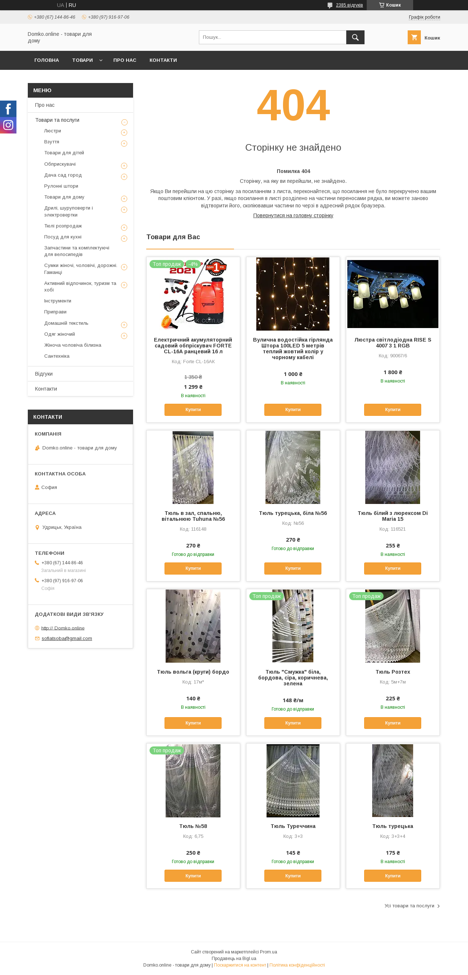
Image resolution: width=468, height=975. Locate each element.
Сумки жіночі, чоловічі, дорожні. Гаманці (80, 269)
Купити (193, 409)
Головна (46, 60)
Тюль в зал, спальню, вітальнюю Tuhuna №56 (193, 516)
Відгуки (44, 374)
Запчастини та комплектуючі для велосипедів (76, 251)
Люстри (52, 130)
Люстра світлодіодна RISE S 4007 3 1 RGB (392, 343)
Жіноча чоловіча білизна (72, 345)
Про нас (124, 60)
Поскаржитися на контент (240, 965)
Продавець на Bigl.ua (234, 958)
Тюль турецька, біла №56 (293, 513)
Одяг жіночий (59, 334)
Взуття (51, 141)
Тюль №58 (193, 826)
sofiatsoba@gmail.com (67, 638)
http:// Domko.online (62, 627)
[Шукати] (355, 37)
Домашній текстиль (66, 323)
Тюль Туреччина (293, 826)
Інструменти (57, 301)
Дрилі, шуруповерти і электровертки (68, 211)
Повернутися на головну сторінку (293, 215)
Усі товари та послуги (409, 905)
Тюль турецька (392, 826)
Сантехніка (56, 356)
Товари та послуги (57, 120)
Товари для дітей (64, 152)
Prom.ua (268, 952)
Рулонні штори (61, 186)
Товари (82, 60)
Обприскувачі (60, 164)
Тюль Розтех (392, 672)
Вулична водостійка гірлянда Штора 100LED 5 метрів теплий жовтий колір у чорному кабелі (293, 348)
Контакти (163, 60)
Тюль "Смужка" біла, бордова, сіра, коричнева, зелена (293, 677)
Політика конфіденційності (297, 965)
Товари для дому (64, 197)
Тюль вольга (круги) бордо (193, 672)
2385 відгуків (349, 5)
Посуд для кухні (63, 237)
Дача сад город (63, 175)
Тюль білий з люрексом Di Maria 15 (393, 516)
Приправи (55, 312)
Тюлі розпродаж (63, 226)
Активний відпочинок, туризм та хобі (80, 287)
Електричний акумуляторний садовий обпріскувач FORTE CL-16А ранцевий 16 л (193, 345)
